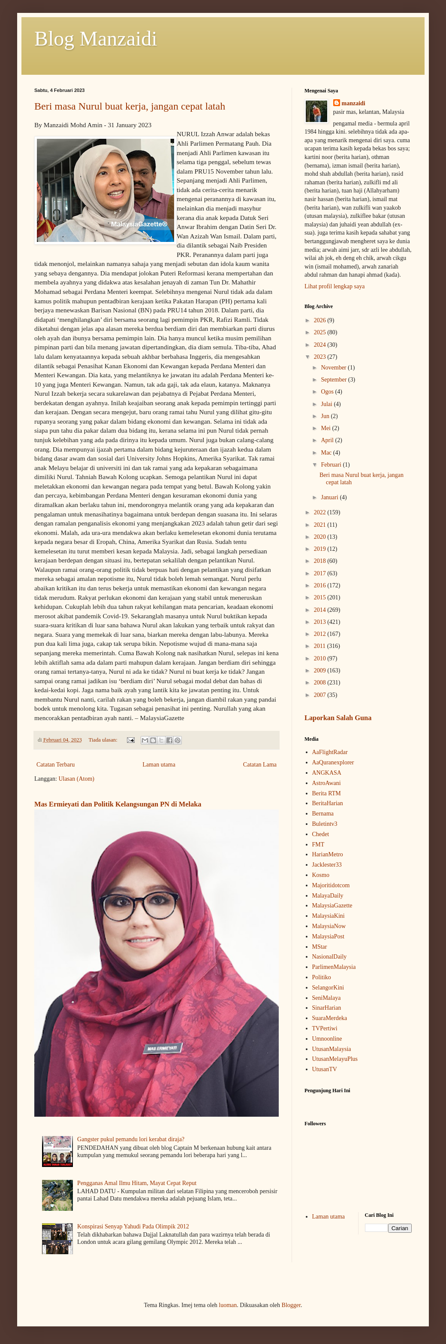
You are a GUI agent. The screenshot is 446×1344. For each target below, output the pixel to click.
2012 (321, 634)
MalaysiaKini (328, 916)
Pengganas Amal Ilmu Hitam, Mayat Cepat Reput (136, 1183)
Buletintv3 (325, 824)
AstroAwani (326, 783)
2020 (321, 537)
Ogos (328, 391)
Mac (327, 452)
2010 (321, 658)
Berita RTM (326, 793)
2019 (321, 549)
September (334, 379)
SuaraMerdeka (329, 1018)
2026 (321, 320)
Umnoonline (327, 1038)
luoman (228, 1305)
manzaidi (353, 103)
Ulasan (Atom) (76, 779)
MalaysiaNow (329, 926)
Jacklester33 (327, 864)
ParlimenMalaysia (334, 967)
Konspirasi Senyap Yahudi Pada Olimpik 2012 (133, 1226)
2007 (321, 695)
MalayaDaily (328, 895)
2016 (321, 585)
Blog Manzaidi (95, 38)
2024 (321, 345)
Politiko (321, 977)
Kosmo (320, 875)
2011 (320, 646)
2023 (321, 357)
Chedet (320, 834)
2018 (321, 561)
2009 (321, 670)
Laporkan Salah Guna (337, 718)
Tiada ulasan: (104, 740)
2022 (321, 512)
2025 (321, 332)
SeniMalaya (326, 998)
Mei (326, 428)
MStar (319, 947)
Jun (326, 416)
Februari (332, 464)
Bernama (323, 813)
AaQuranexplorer (333, 762)
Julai (327, 404)
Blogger (291, 1305)
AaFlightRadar (330, 752)
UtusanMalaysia (331, 1049)
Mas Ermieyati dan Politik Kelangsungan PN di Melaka (117, 804)
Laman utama (158, 764)
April (328, 440)
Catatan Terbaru (55, 764)
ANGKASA (326, 773)
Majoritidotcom (331, 885)
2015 (321, 597)
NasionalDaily (329, 956)
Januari (330, 497)
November (334, 367)
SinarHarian (326, 1008)
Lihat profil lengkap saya (334, 286)
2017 (321, 573)
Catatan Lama (260, 764)
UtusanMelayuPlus (335, 1059)
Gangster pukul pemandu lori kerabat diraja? (130, 1139)
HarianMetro (327, 854)
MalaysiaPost (328, 936)
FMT (318, 844)
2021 (321, 525)
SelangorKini (328, 987)
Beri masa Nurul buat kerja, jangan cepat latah (129, 106)
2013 (321, 622)
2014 (321, 610)
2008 (321, 682)
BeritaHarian (327, 803)
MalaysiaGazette (332, 905)
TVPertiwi (325, 1028)
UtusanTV (324, 1069)
